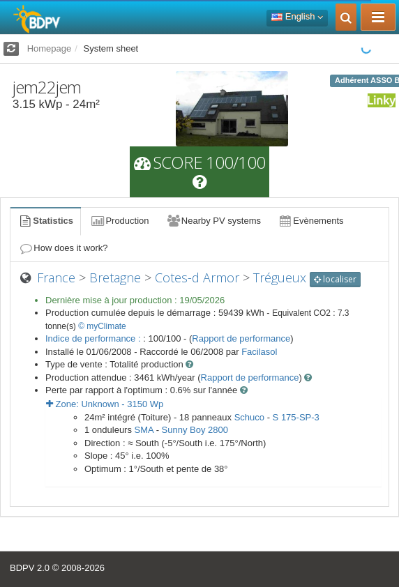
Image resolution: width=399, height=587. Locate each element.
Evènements (311, 220)
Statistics (45, 220)
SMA (144, 430)
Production (119, 220)
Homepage (49, 48)
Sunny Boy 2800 (195, 430)
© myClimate (102, 326)
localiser (335, 279)
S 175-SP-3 (296, 417)
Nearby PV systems (213, 220)
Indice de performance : (94, 338)
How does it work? (63, 248)
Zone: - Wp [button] (104, 404)
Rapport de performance (241, 338)
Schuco (249, 417)
